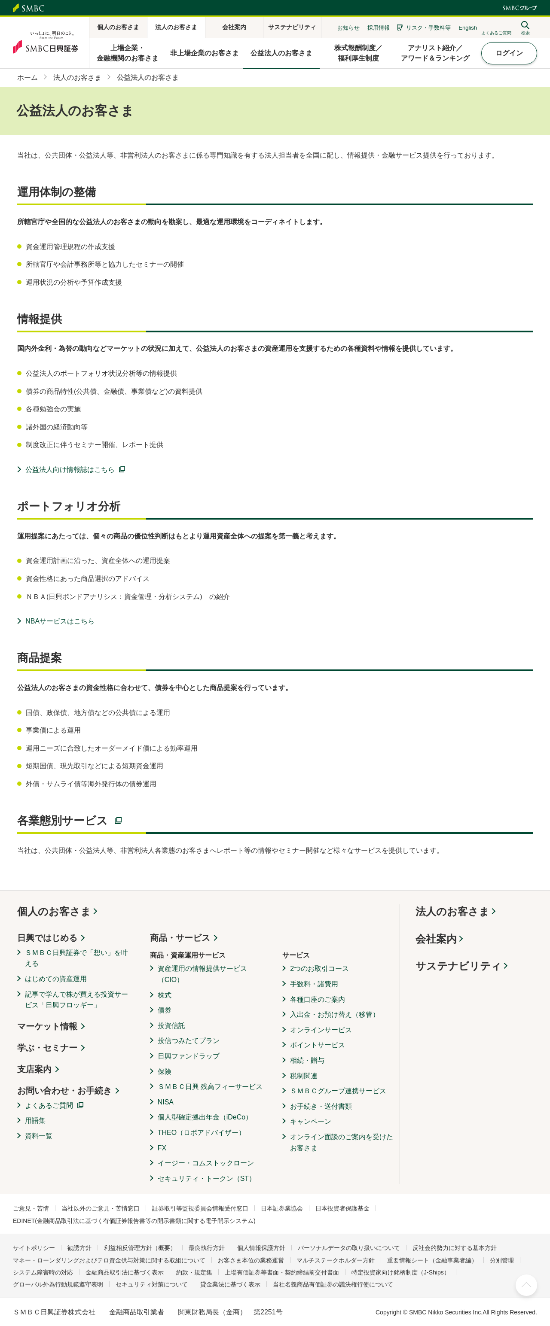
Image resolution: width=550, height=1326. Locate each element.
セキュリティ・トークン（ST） (207, 1178)
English (467, 27)
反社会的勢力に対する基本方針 (454, 1247)
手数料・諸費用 (314, 984)
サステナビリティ (458, 966)
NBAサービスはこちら (60, 621)
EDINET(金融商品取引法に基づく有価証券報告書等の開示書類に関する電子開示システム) (134, 1220)
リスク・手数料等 (428, 27)
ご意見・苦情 (31, 1208)
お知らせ (348, 27)
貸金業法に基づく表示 (230, 1284)
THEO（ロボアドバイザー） (201, 1132)
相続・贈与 (307, 1060)
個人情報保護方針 (261, 1247)
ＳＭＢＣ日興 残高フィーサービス (210, 1086)
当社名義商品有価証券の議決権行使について (333, 1284)
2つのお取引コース (319, 968)
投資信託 (171, 1025)
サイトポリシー (34, 1247)
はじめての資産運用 (56, 978)
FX (162, 1148)
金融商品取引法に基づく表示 (125, 1272)
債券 (164, 1010)
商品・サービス (180, 938)
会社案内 (436, 939)
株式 (164, 995)
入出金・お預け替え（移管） (334, 1014)
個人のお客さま (54, 911)
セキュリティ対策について (152, 1284)
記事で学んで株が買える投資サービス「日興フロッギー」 (76, 1000)
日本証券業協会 (282, 1208)
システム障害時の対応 (43, 1272)
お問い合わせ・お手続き (64, 1090)
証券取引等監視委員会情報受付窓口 (200, 1208)
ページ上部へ (526, 1285)
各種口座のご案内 (317, 999)
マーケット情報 (47, 1026)
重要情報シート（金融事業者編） (432, 1260)
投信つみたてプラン (189, 1040)
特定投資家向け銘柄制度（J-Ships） (400, 1272)
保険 (164, 1071)
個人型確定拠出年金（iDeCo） (205, 1117)
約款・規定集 (194, 1272)
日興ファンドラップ (189, 1056)
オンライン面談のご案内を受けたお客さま (341, 1142)
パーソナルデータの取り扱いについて (349, 1247)
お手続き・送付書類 (321, 1106)
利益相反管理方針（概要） (140, 1247)
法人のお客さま (452, 911)
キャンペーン (310, 1121)
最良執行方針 (207, 1247)
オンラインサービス (321, 1030)
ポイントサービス (317, 1045)
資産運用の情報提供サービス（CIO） (202, 974)
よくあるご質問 (49, 1105)
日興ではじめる (47, 938)
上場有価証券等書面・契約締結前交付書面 (282, 1272)
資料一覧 (38, 1136)
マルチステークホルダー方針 (335, 1260)
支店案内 (34, 1069)
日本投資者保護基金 (342, 1208)
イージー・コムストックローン (206, 1163)
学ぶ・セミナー (47, 1047)
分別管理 (502, 1260)
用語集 (35, 1120)
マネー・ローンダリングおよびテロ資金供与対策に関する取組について (109, 1260)
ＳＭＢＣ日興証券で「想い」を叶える (76, 958)
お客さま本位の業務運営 (251, 1260)
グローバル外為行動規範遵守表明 (58, 1284)
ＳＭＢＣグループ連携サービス (338, 1091)
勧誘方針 (79, 1247)
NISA (166, 1102)
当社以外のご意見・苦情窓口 (100, 1208)
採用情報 (378, 27)
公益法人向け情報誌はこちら (70, 469)
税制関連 (304, 1076)
